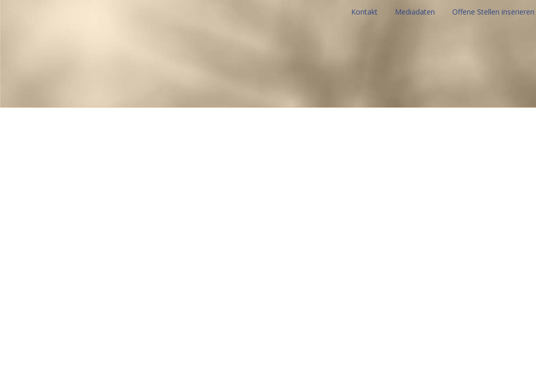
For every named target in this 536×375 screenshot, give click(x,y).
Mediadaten (415, 12)
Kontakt (364, 12)
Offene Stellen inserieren (493, 12)
